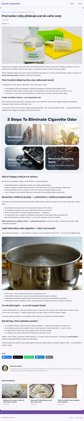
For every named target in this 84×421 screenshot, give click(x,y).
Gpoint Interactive (10, 3)
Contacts (71, 417)
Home (72, 3)
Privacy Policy (79, 417)
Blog (80, 3)
